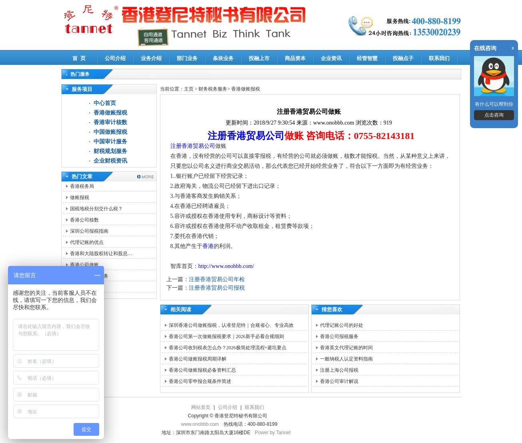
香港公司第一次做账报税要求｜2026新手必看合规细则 (226, 336)
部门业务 (187, 58)
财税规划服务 (110, 151)
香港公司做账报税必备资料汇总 (202, 370)
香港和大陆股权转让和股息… (101, 253)
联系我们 (439, 58)
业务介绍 (151, 58)
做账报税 (79, 197)
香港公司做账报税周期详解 (197, 359)
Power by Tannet (272, 432)
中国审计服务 (110, 142)
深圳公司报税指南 (89, 231)
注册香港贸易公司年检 (217, 279)
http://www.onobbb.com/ (226, 266)
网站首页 (200, 407)
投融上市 (259, 58)
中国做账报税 (110, 132)
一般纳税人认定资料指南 (346, 359)
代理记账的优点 (87, 242)
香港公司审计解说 (339, 381)
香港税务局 (82, 186)
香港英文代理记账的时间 (346, 347)
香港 (208, 246)
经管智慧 (367, 58)
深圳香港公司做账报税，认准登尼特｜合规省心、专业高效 (231, 325)
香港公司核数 (84, 220)
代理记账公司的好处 (341, 325)
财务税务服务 (212, 89)
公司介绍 (115, 58)
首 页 (79, 58)
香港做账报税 (110, 113)
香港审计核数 (110, 122)
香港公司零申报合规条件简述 (200, 381)
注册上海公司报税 (339, 370)
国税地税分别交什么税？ (96, 208)
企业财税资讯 (110, 161)
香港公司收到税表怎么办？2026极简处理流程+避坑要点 (228, 347)
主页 (189, 89)
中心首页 (105, 103)
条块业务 (223, 58)
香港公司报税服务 (339, 336)
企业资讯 (331, 58)
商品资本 (295, 58)
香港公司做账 (84, 265)
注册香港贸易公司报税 (217, 288)
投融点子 (403, 58)
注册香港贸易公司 (246, 136)
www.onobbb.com (200, 424)
